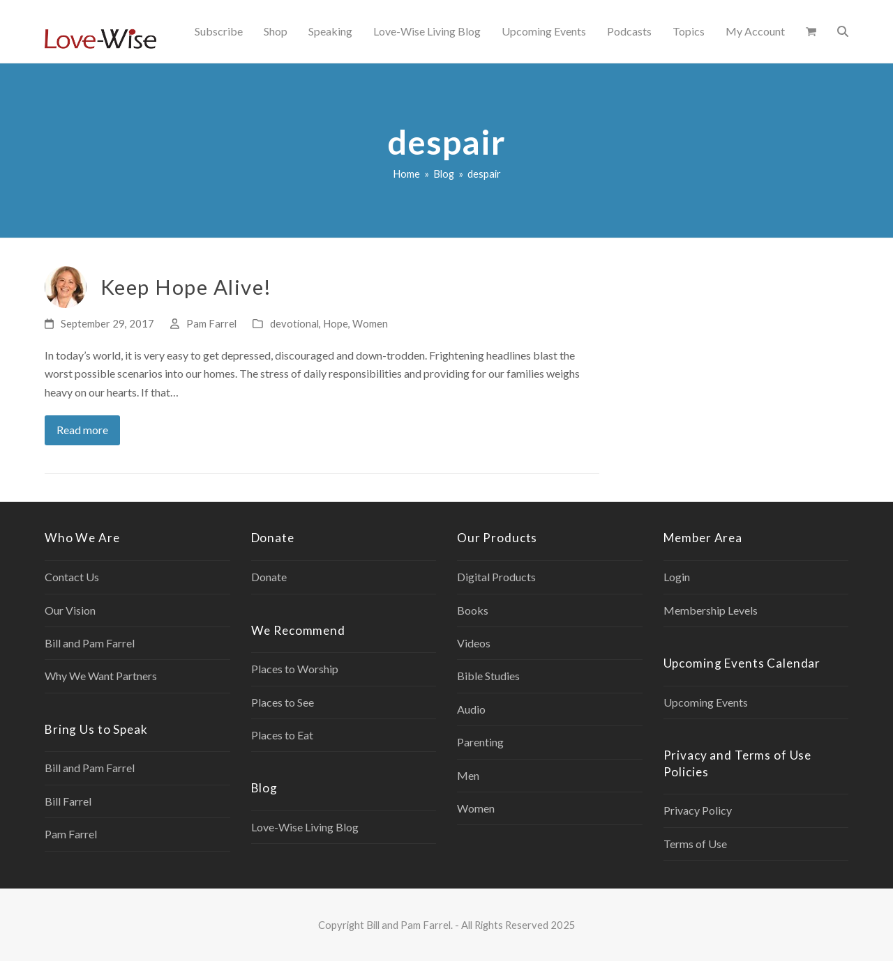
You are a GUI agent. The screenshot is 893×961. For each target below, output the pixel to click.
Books (472, 610)
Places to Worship (294, 668)
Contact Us (72, 576)
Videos (473, 642)
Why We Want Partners (101, 675)
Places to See (282, 702)
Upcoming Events (705, 702)
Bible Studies (488, 675)
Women (370, 323)
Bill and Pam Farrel (90, 642)
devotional (294, 323)
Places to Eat (282, 734)
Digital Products (496, 576)
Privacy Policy (697, 810)
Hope (335, 323)
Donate (269, 576)
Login (676, 576)
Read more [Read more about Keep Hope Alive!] (82, 429)
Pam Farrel (211, 323)
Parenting (480, 741)
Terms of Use (695, 843)
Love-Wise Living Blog (305, 826)
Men (468, 775)
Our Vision (70, 610)
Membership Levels (710, 610)
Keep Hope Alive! (186, 287)
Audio (471, 709)
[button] (811, 31)
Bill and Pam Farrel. (409, 924)
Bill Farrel (68, 801)
